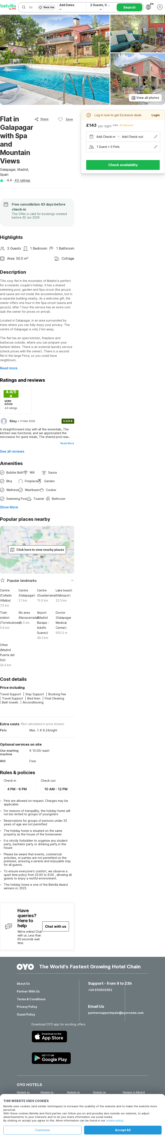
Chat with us (55, 926)
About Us (23, 983)
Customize (42, 1130)
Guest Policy (26, 1014)
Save (65, 119)
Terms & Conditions (31, 999)
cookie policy (114, 1120)
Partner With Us (28, 991)
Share (41, 119)
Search (129, 7)
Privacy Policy (27, 1006)
